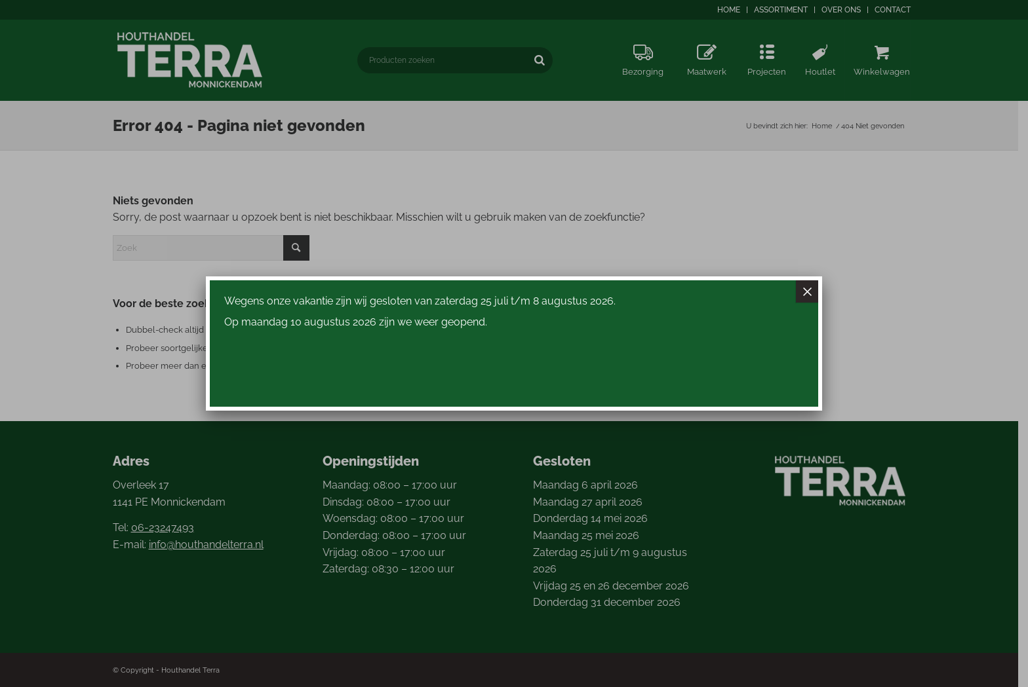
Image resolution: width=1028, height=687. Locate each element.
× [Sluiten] (807, 291)
